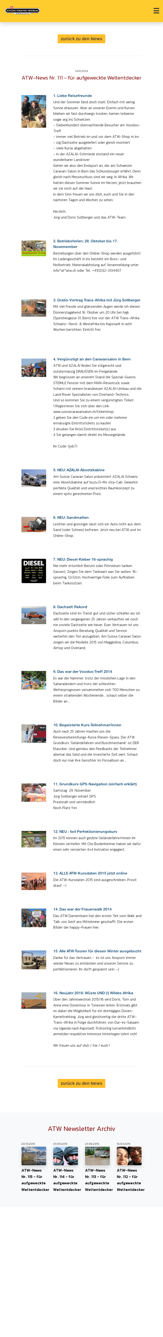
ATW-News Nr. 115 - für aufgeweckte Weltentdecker (33, 1170)
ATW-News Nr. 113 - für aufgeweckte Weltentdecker (97, 1170)
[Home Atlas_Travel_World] (22, 10)
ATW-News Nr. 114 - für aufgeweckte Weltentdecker (65, 1170)
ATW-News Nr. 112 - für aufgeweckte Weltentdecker (129, 1170)
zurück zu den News (81, 38)
